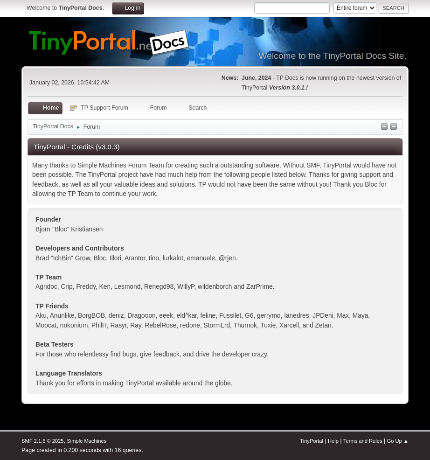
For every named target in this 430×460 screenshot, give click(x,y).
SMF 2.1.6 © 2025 (42, 441)
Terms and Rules (362, 441)
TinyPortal (311, 441)
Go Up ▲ (398, 441)
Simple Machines (86, 441)
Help (333, 441)
